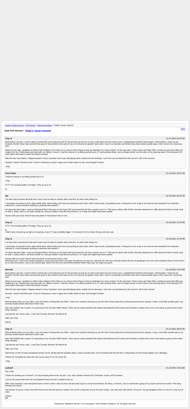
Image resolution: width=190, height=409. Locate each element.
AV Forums (30, 125)
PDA (183, 129)
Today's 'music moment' (38, 130)
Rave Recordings (44, 125)
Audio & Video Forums (14, 125)
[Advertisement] (95, 9)
